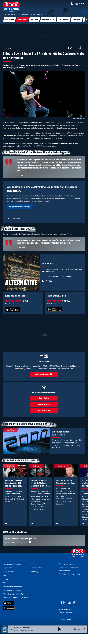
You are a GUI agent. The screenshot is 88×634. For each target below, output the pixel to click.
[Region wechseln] (67, 610)
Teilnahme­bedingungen (12, 586)
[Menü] (79, 4)
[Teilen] (54, 281)
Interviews (77, 19)
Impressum (7, 568)
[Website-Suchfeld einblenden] (67, 4)
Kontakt (34, 564)
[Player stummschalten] (74, 629)
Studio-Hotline (37, 568)
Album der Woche (48, 19)
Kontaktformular (44, 404)
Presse (5, 579)
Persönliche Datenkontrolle (69, 574)
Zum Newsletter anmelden (44, 374)
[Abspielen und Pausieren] (60, 629)
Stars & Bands (64, 19)
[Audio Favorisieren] (11, 629)
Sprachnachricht (44, 410)
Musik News (22, 19)
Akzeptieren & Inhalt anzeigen (19, 206)
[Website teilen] (75, 48)
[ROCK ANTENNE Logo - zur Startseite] (11, 7)
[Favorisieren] (46, 281)
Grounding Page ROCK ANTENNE (16, 597)
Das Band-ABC (8, 571)
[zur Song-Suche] (79, 629)
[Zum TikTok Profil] (74, 603)
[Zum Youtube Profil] (69, 603)
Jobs (5, 575)
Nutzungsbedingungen (12, 564)
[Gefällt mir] (71, 48)
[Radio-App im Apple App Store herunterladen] (23, 309)
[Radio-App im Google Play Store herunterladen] (65, 309)
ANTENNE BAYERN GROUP (13, 594)
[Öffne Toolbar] (79, 48)
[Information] (50, 281)
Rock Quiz (34, 19)
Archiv (5, 583)
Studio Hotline (44, 398)
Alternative (47, 264)
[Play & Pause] (43, 281)
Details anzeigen (13, 218)
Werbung (34, 571)
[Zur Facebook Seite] (60, 603)
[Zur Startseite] (78, 557)
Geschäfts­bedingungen (12, 590)
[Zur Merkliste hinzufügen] (67, 48)
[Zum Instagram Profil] (65, 603)
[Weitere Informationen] (83, 629)
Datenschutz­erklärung (67, 564)
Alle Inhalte (9, 19)
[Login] (71, 4)
